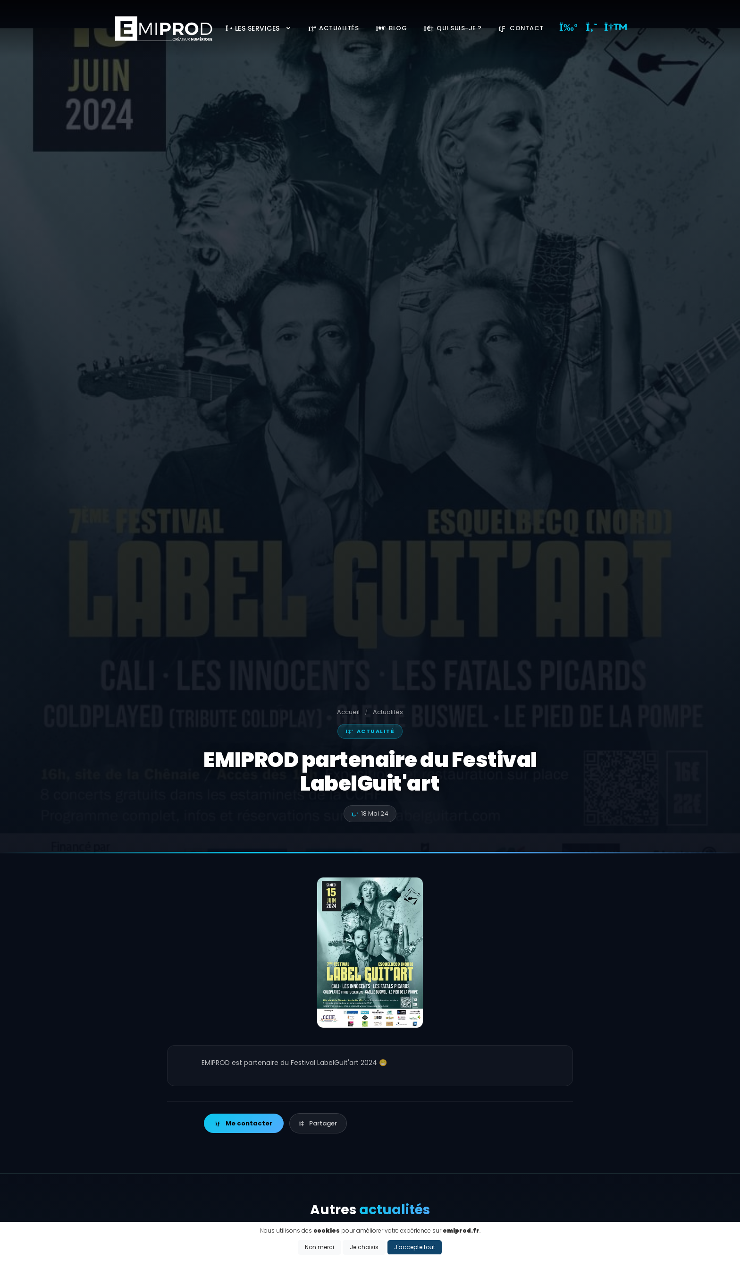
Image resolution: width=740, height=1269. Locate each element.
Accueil (348, 711)
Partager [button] (318, 1123)
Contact (521, 28)
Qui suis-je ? (453, 28)
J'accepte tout (414, 1247)
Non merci (319, 1247)
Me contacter (243, 1123)
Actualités (333, 28)
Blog (391, 28)
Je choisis (364, 1247)
